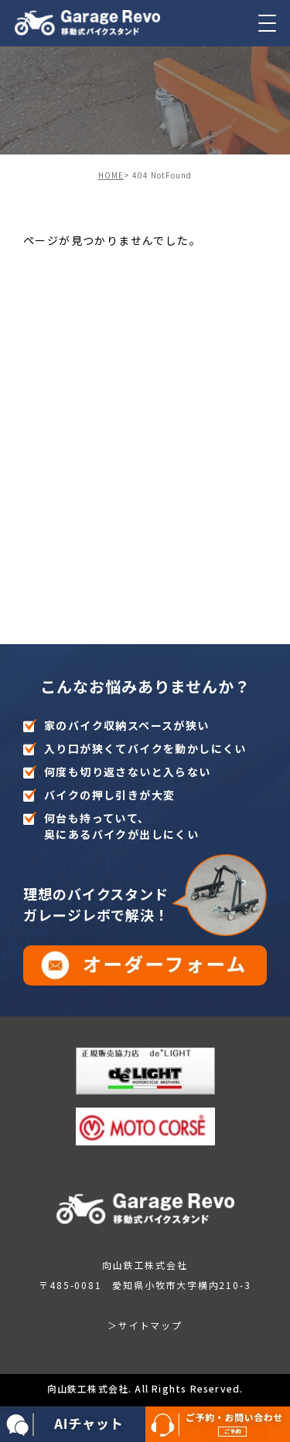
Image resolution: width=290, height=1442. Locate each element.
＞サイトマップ (145, 1325)
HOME (111, 175)
